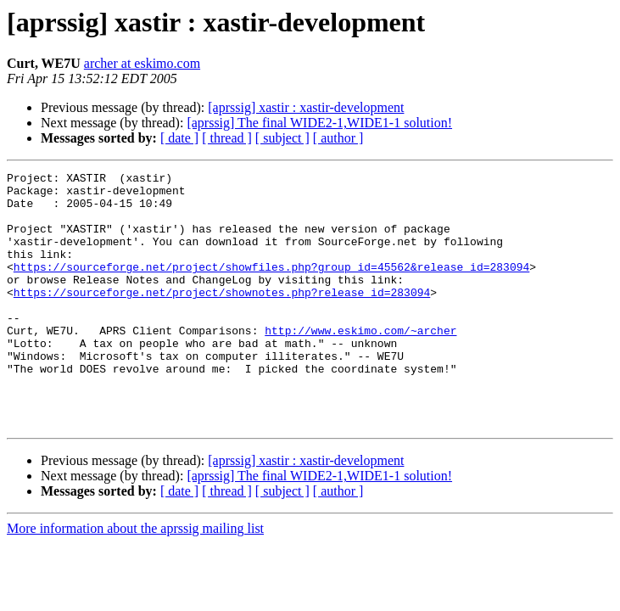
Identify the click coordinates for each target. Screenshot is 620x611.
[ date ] (179, 138)
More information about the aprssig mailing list (135, 579)
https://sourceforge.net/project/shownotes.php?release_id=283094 (222, 317)
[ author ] (338, 138)
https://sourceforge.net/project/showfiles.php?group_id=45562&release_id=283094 (271, 286)
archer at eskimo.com (142, 63)
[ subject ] (282, 138)
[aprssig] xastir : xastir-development (306, 107)
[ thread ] (227, 138)
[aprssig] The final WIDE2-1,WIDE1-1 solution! (319, 122)
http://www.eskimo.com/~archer (360, 363)
